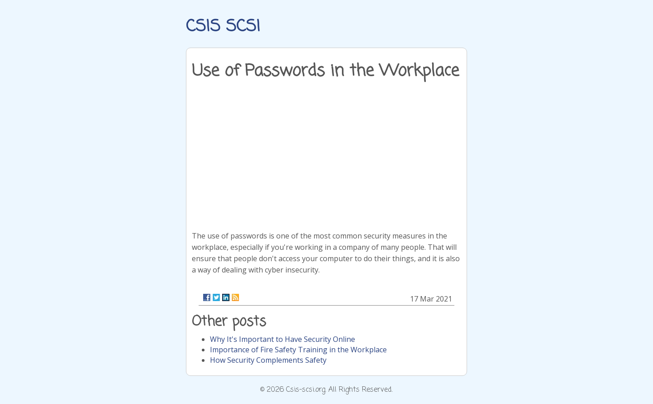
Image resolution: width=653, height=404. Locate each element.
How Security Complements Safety (268, 360)
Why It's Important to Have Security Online (282, 339)
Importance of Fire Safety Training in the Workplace (298, 350)
